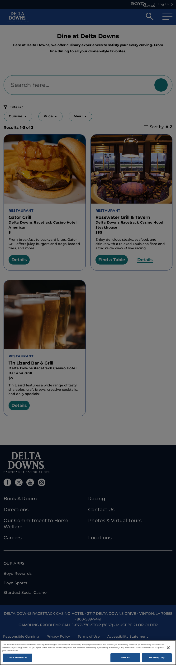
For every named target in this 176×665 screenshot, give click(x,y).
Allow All (125, 657)
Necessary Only (157, 657)
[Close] (168, 648)
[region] (88, 652)
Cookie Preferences (17, 657)
